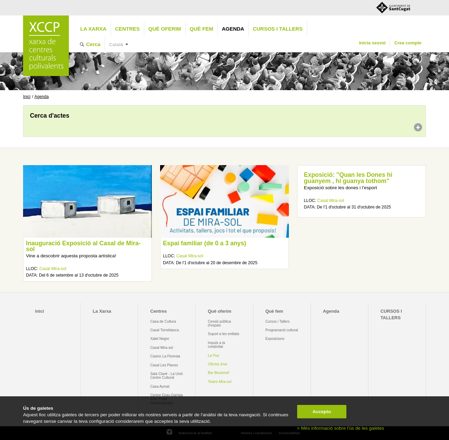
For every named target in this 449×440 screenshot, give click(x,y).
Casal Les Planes (164, 365)
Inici (26, 96)
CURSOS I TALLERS (278, 29)
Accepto (322, 411)
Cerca (93, 44)
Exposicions (274, 339)
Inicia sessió (372, 42)
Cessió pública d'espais (219, 323)
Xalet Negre (159, 339)
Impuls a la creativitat (216, 344)
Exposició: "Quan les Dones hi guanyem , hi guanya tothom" (348, 177)
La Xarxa (93, 29)
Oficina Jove (218, 364)
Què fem (201, 29)
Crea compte (407, 42)
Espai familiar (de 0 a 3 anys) (204, 243)
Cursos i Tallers (277, 321)
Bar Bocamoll (218, 373)
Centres (127, 29)
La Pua (213, 355)
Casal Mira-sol (52, 268)
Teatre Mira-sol (220, 382)
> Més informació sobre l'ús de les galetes (340, 428)
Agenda (233, 29)
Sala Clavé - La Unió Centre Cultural (166, 375)
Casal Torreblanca (164, 330)
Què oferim (164, 29)
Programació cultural (281, 330)
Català (116, 44)
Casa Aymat (159, 386)
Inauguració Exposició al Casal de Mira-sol (83, 246)
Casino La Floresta (165, 356)
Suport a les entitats (223, 334)
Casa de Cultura (163, 321)
